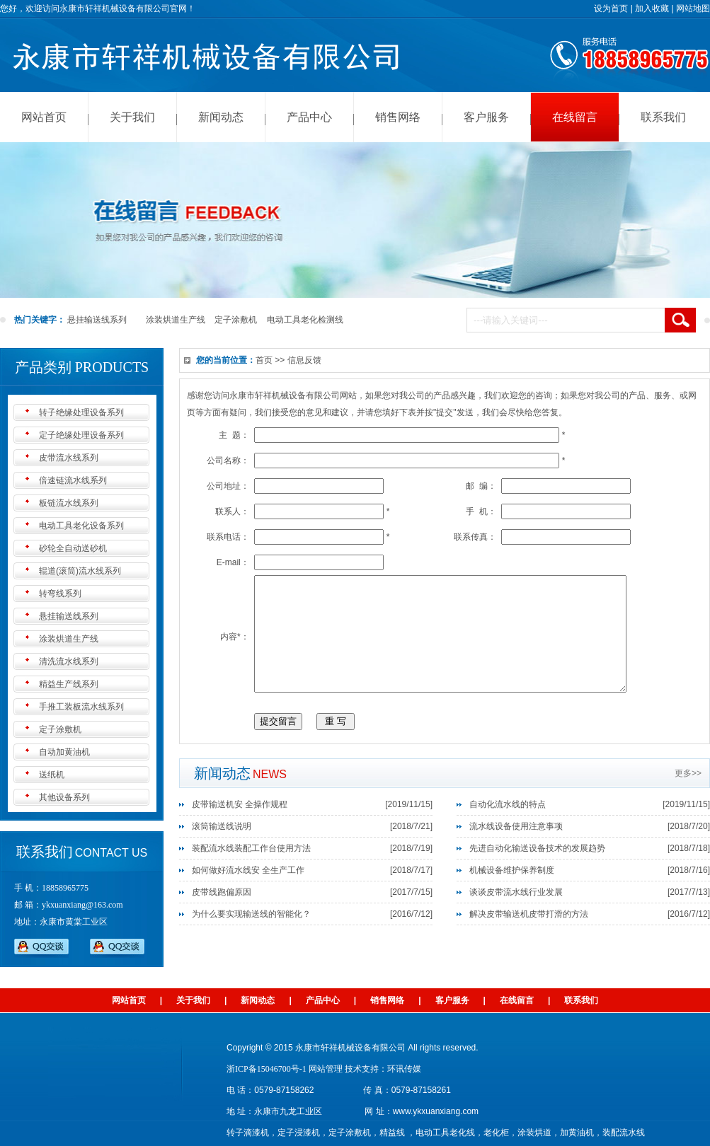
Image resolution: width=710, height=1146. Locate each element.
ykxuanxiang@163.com (82, 905)
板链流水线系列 (68, 503)
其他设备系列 (64, 797)
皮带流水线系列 (68, 458)
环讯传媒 (404, 1069)
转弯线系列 (60, 593)
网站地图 (693, 8)
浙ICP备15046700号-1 (267, 1069)
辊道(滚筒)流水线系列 (80, 571)
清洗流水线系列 (68, 661)
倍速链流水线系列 (73, 480)
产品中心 (309, 117)
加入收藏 (652, 8)
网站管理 (326, 1069)
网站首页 (44, 117)
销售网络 (397, 117)
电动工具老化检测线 (305, 320)
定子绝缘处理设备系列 (81, 435)
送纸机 (51, 775)
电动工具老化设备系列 (81, 526)
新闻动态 (221, 117)
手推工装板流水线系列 (81, 707)
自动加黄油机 (64, 752)
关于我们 (132, 117)
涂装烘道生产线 (175, 320)
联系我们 (663, 117)
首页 (264, 360)
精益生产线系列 (68, 684)
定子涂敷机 (235, 320)
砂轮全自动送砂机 (73, 548)
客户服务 (486, 117)
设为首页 (611, 8)
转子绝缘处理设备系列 (81, 412)
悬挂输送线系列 (97, 320)
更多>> (688, 794)
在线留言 (574, 117)
